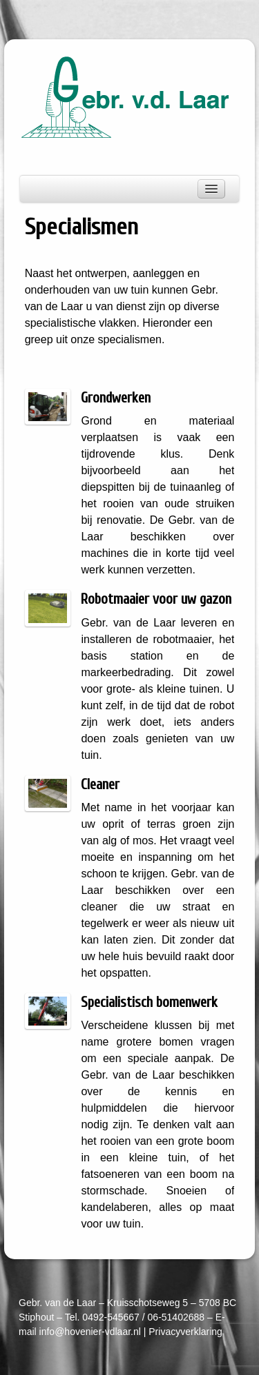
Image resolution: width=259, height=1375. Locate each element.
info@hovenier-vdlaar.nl (90, 1331)
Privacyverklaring (185, 1331)
